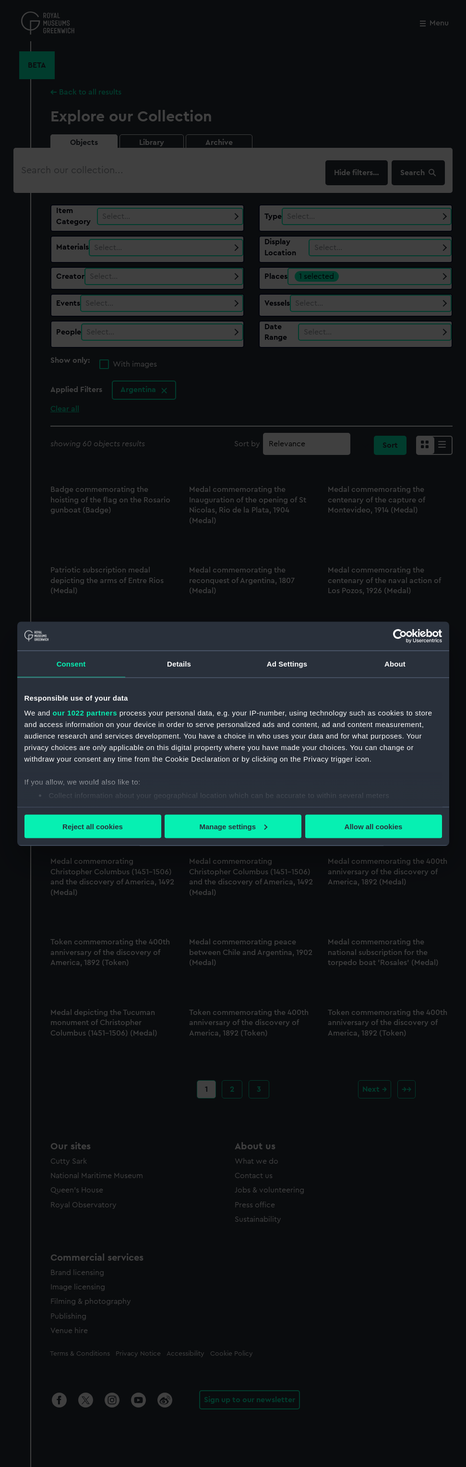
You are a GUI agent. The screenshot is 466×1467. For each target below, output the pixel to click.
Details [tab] (179, 663)
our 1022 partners (85, 713)
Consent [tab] (71, 663)
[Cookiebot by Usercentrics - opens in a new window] (400, 636)
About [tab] (395, 663)
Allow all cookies (374, 826)
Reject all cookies (92, 826)
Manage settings (233, 826)
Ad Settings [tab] (287, 663)
